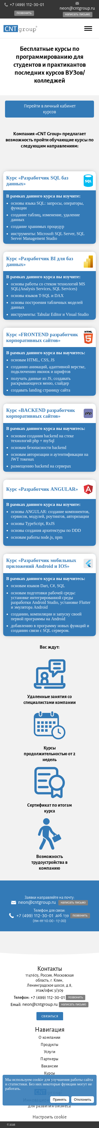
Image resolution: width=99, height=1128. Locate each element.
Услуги (49, 1052)
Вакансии (49, 1066)
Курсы (49, 1073)
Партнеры (49, 1059)
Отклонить (82, 1100)
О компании (49, 1037)
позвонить (24, 13)
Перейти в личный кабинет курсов (50, 109)
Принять (60, 1100)
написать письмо (77, 14)
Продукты (50, 1044)
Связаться (49, 1016)
